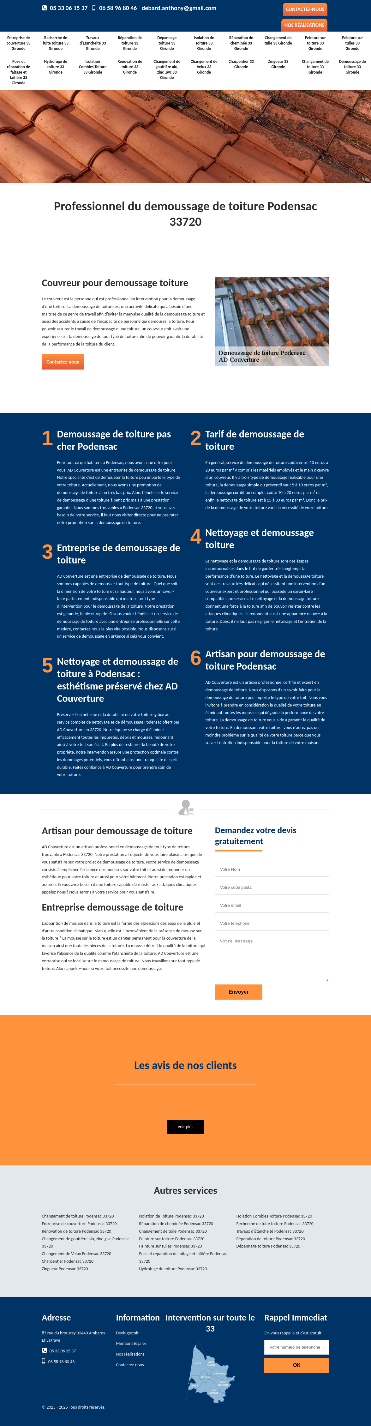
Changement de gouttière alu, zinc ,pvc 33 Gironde (166, 69)
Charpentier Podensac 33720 (68, 1261)
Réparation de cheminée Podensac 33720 (176, 1223)
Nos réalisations (304, 25)
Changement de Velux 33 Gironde (204, 67)
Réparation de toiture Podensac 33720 (270, 1239)
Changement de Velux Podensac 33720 (76, 1253)
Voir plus (185, 1126)
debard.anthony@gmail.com (178, 8)
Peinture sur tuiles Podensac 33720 (170, 1246)
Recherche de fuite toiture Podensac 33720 (275, 1223)
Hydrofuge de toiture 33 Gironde (55, 67)
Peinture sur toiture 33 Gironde (315, 43)
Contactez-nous (305, 9)
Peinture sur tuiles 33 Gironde (352, 43)
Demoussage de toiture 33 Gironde (352, 67)
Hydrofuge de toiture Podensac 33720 (173, 1269)
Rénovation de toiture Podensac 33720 (76, 1231)
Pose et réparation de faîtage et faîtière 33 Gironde (18, 72)
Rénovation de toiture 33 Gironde (129, 67)
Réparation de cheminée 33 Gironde (241, 43)
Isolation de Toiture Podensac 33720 (171, 1216)
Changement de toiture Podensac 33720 (78, 1216)
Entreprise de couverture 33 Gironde (18, 43)
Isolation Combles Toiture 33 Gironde (92, 67)
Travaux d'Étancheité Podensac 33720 (270, 1231)
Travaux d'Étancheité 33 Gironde (93, 43)
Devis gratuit (127, 1333)
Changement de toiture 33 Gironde (315, 67)
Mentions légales (131, 1343)
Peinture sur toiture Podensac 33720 (172, 1239)
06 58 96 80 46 (118, 8)
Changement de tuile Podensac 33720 (173, 1231)
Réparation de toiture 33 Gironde (130, 43)
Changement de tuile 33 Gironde (278, 40)
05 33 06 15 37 (68, 8)
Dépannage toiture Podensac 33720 (268, 1246)
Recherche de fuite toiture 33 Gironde (56, 43)
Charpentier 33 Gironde (241, 64)
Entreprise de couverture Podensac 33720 (79, 1223)
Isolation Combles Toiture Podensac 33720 (274, 1216)
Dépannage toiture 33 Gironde (167, 43)
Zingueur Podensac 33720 (65, 1269)
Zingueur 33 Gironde (278, 64)
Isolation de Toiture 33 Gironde (204, 43)
